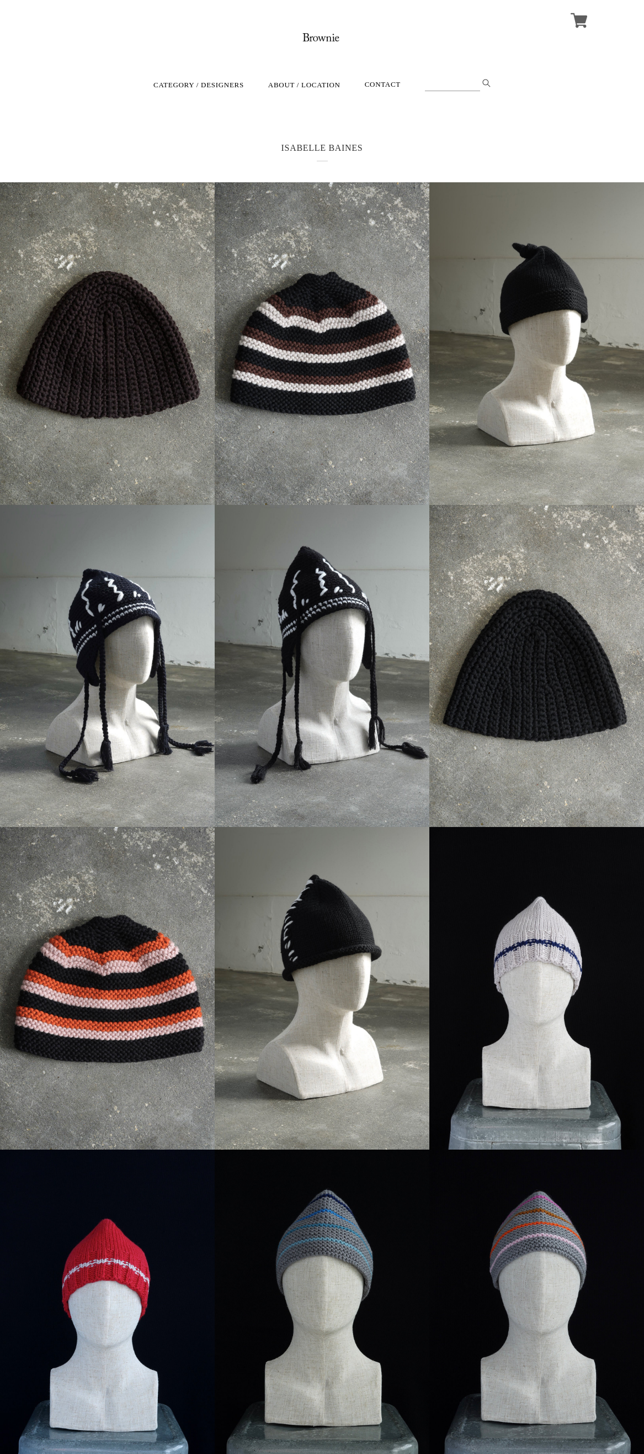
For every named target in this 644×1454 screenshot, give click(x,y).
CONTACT (383, 84)
